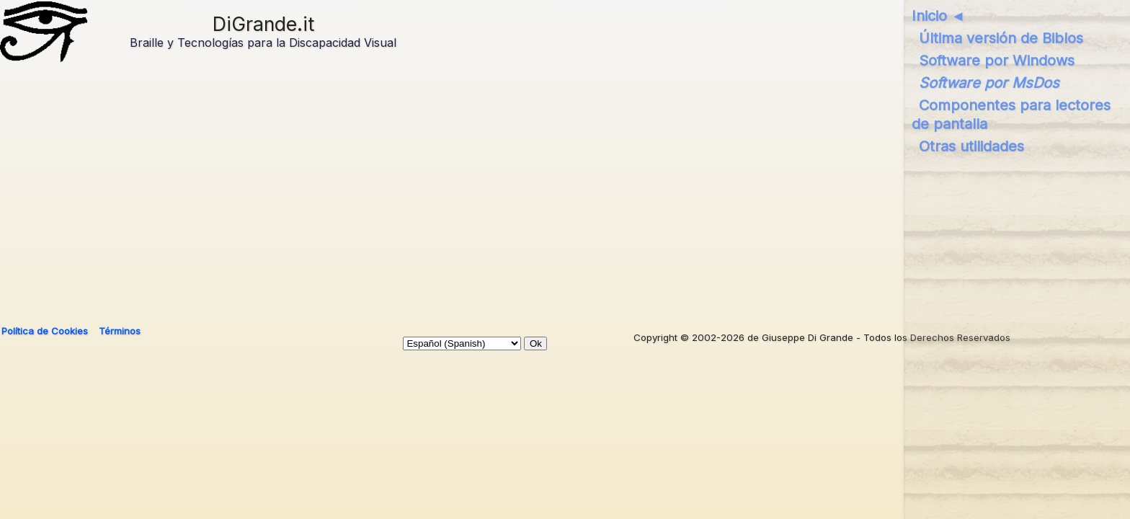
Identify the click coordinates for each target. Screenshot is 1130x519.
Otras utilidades (971, 146)
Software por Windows (997, 60)
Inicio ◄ (939, 16)
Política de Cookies (44, 331)
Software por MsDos (989, 83)
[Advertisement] (439, 196)
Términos (120, 331)
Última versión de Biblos (1001, 38)
